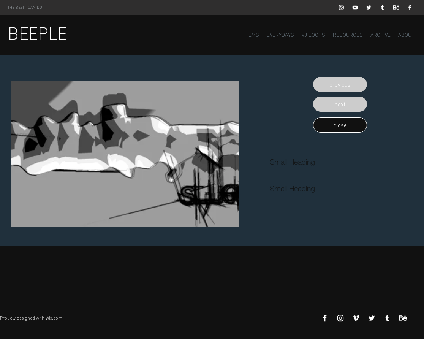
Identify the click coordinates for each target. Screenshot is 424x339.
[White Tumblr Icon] (382, 7)
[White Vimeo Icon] (356, 318)
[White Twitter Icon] (368, 7)
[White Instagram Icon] (341, 7)
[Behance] (396, 7)
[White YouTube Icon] (355, 7)
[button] (340, 84)
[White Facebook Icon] (410, 7)
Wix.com (54, 318)
